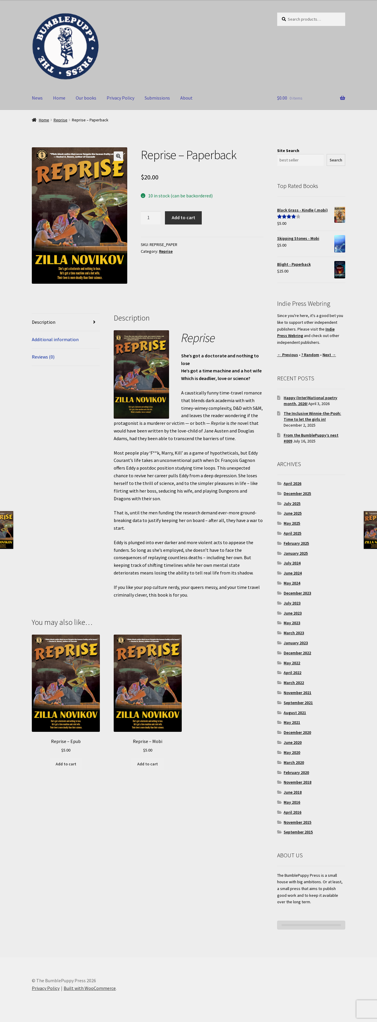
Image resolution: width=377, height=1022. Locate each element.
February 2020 (296, 772)
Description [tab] (43, 322)
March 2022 (294, 682)
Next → (329, 354)
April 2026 (292, 483)
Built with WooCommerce (90, 988)
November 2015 (297, 822)
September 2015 (298, 832)
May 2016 (292, 802)
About (186, 98)
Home (59, 98)
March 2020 (294, 762)
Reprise (60, 120)
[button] (118, 156)
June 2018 (293, 792)
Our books (86, 98)
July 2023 (292, 603)
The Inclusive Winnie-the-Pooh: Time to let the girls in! (312, 416)
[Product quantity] (151, 218)
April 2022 (292, 672)
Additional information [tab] (55, 339)
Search (336, 160)
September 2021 (298, 702)
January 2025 (296, 553)
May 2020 (292, 752)
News (37, 98)
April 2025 (292, 533)
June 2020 (293, 742)
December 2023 (297, 593)
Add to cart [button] (66, 764)
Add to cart (183, 217)
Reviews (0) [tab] (43, 357)
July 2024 (292, 563)
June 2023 (293, 613)
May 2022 (292, 663)
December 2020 (297, 732)
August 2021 (295, 712)
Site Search (288, 150)
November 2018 (297, 782)
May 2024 (292, 583)
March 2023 (294, 632)
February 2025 (296, 543)
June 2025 (293, 513)
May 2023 (292, 622)
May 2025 (292, 523)
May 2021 (292, 722)
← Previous (287, 354)
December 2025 (297, 493)
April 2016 (292, 812)
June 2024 (293, 573)
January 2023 (296, 642)
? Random (310, 354)
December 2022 (297, 653)
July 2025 (292, 503)
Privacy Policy (120, 98)
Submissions (157, 98)
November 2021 (297, 692)
